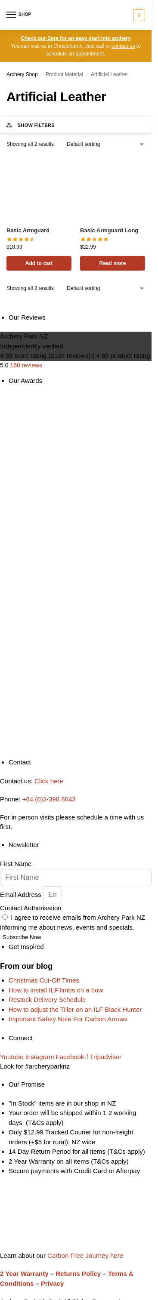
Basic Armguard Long (109, 230)
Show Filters (30, 125)
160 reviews (26, 365)
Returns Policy (78, 1273)
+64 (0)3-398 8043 (49, 799)
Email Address (21, 894)
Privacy (52, 1283)
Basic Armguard (28, 230)
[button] (138, 15)
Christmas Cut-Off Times (44, 980)
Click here (48, 781)
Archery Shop (22, 74)
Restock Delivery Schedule (47, 999)
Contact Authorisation (31, 908)
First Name (15, 863)
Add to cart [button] (39, 263)
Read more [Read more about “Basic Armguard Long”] (112, 263)
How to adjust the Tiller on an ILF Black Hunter (75, 1009)
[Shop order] (106, 144)
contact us (123, 46)
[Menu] (19, 15)
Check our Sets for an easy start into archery (75, 38)
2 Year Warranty (24, 1273)
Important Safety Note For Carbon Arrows (68, 1019)
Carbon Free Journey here (84, 1255)
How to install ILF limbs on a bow (56, 990)
